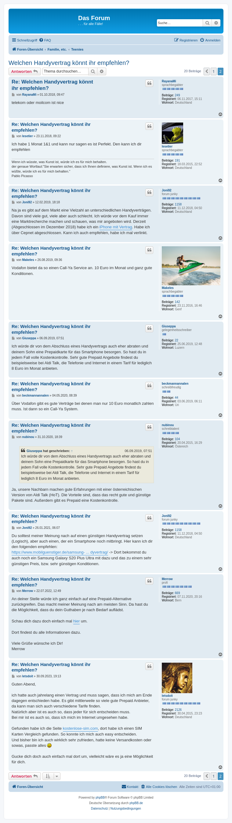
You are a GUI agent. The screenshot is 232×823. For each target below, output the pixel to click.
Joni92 (167, 190)
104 (177, 439)
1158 (178, 204)
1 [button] (213, 71)
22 (176, 340)
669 (177, 593)
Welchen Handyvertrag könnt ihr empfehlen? (69, 62)
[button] (207, 71)
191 (177, 160)
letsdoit (167, 695)
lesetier (167, 146)
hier (76, 621)
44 (176, 397)
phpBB (100, 797)
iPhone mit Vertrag (116, 227)
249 (177, 95)
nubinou (168, 425)
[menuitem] (45, 40)
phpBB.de (136, 803)
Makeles (168, 288)
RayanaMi (169, 81)
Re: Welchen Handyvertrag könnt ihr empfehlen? (52, 85)
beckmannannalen (175, 383)
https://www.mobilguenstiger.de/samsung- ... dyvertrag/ (60, 552)
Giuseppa (169, 326)
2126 (178, 709)
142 (177, 302)
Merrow (167, 579)
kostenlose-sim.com (80, 728)
